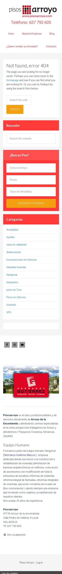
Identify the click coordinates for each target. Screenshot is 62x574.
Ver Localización (14, 534)
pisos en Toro (14, 289)
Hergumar (11, 274)
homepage (12, 80)
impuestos (12, 282)
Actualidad (12, 229)
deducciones (13, 252)
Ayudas (10, 237)
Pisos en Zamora (16, 297)
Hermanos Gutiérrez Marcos (19, 455)
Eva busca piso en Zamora (21, 259)
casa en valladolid (16, 244)
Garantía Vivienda (16, 267)
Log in (39, 562)
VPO (8, 312)
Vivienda (11, 304)
